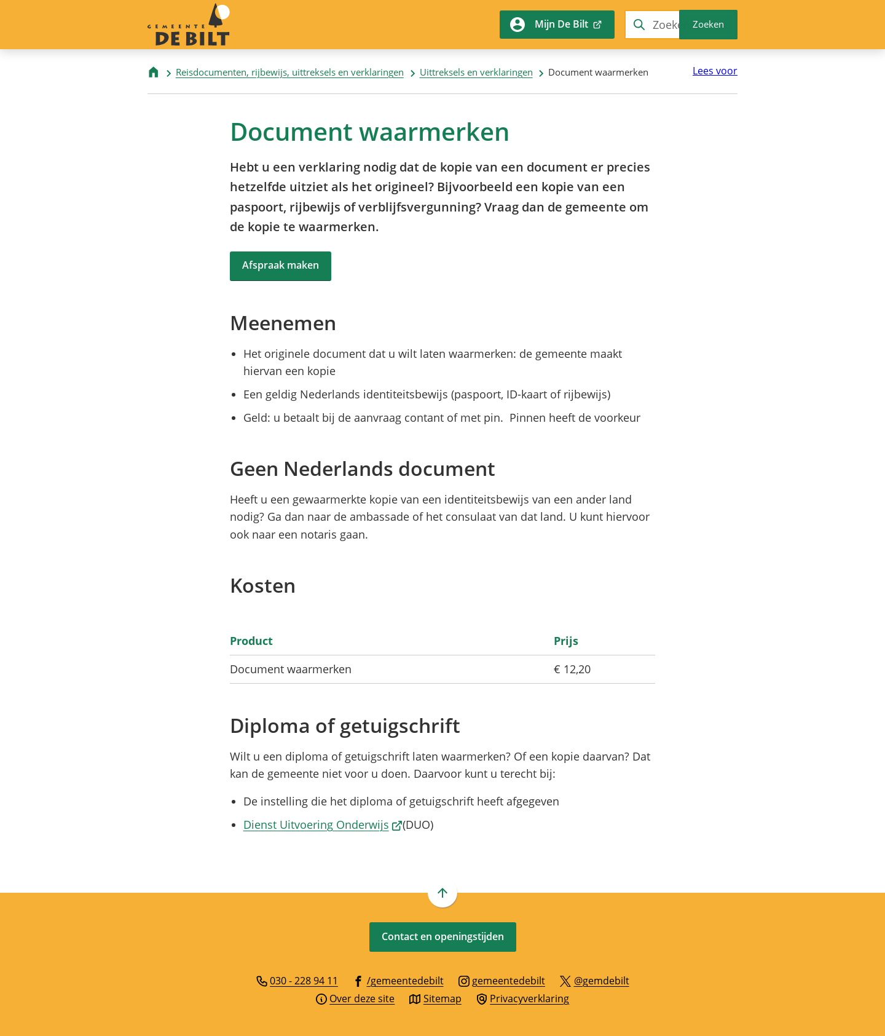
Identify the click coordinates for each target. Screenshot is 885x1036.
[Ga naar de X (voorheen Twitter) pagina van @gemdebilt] (594, 980)
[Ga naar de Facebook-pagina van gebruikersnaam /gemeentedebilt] (398, 980)
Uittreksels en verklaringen (476, 72)
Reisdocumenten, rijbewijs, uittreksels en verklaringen (290, 72)
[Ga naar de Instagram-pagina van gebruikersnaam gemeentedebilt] (502, 980)
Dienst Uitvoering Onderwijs (323, 824)
